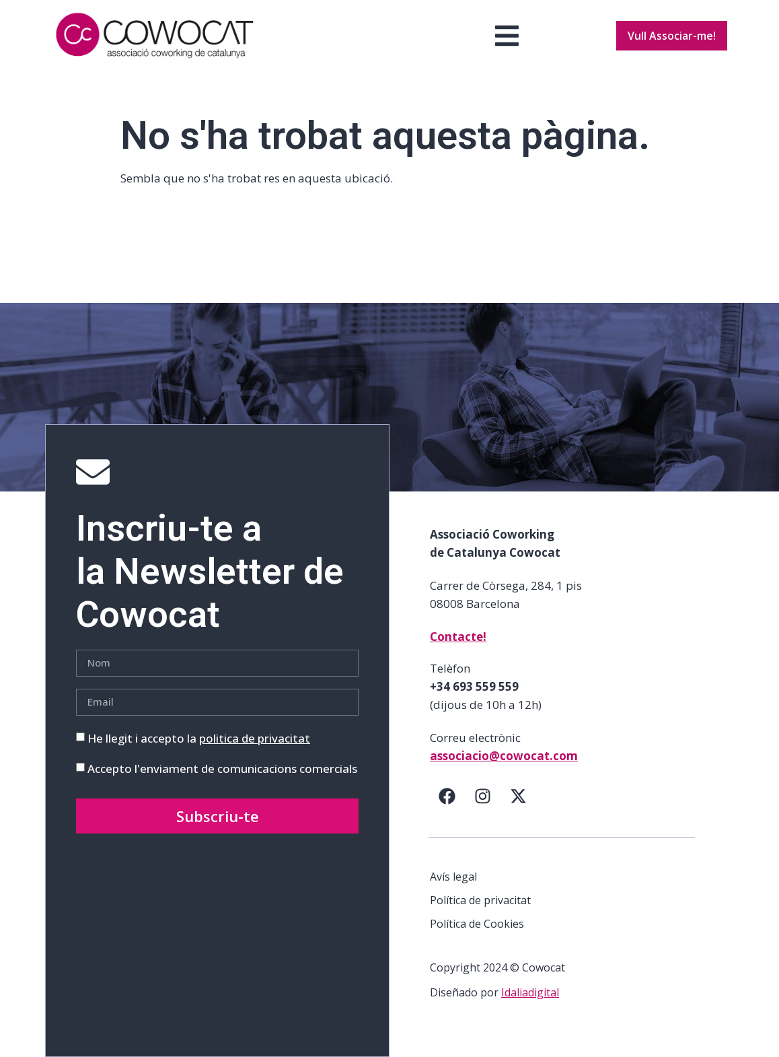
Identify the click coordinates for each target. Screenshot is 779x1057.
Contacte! (458, 636)
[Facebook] (446, 796)
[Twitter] (518, 796)
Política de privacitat (480, 900)
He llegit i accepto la (198, 738)
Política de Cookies (477, 923)
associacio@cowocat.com (504, 755)
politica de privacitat (254, 738)
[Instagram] (482, 796)
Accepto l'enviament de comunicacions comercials (222, 768)
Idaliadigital (530, 992)
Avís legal (453, 876)
